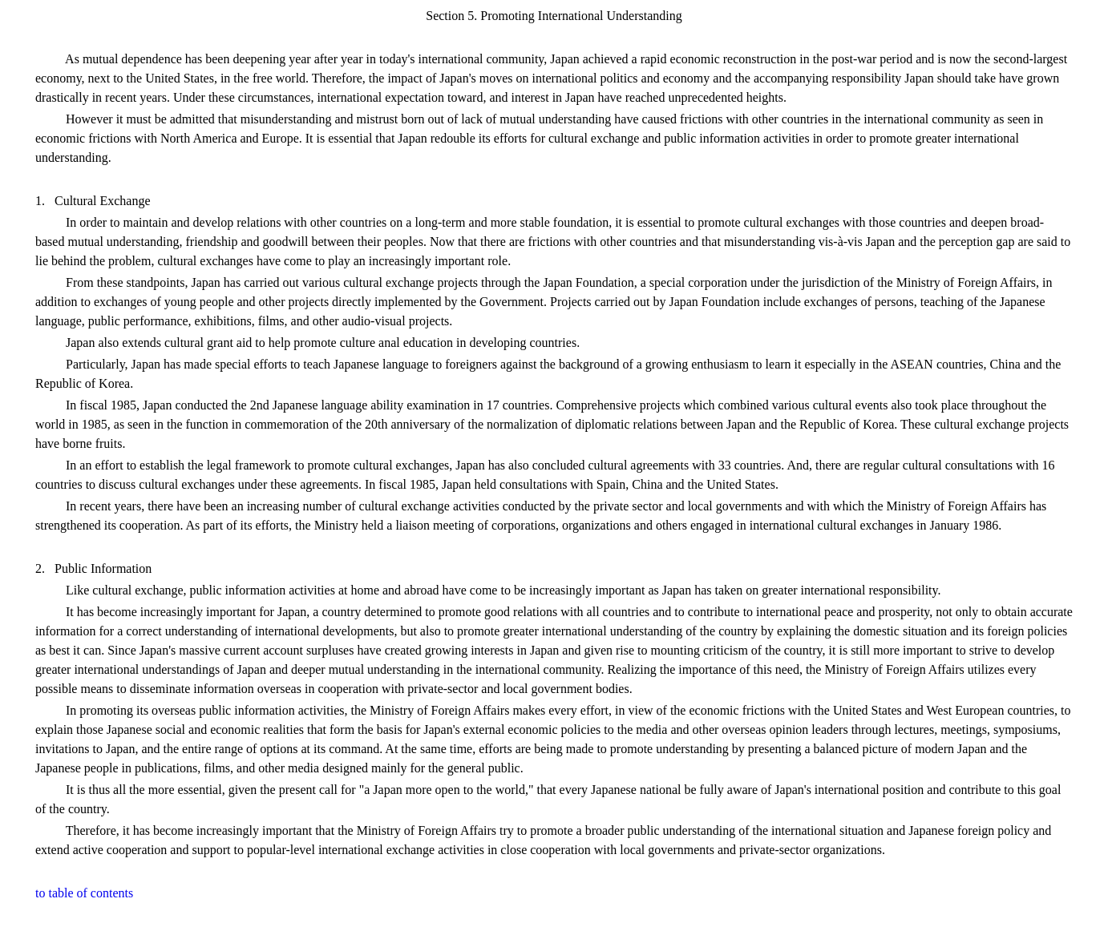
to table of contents (84, 893)
